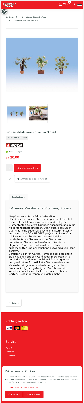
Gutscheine (10, 355)
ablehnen (14, 394)
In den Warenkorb (27, 167)
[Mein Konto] (60, 4)
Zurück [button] (14, 302)
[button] (74, 4)
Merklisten (10, 351)
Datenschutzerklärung (30, 387)
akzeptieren (33, 394)
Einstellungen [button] (12, 387)
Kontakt (9, 348)
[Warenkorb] (69, 4)
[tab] (17, 196)
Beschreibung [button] (18, 197)
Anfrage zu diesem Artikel (32, 178)
